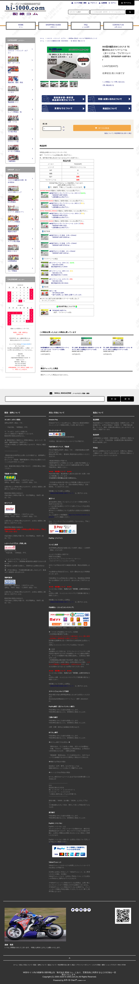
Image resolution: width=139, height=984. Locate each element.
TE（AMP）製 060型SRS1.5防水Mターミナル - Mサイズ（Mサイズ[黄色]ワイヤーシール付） (86, 348)
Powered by (69, 980)
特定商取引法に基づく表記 (122, 133)
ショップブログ (111, 965)
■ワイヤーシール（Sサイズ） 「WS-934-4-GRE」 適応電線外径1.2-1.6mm (62, 264)
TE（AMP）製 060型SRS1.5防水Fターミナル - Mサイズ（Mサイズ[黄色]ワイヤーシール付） (117, 348)
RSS (119, 965)
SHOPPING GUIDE (53, 26)
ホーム (42, 38)
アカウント (93, 3)
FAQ (86, 26)
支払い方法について (25, 965)
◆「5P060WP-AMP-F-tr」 (59, 310)
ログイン (113, 3)
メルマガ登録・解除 (80, 3)
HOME (21, 26)
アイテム (125, 3)
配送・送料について (39, 965)
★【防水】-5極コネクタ (78, 41)
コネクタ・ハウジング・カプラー (56, 38)
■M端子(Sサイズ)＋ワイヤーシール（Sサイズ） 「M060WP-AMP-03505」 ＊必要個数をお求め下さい (68, 195)
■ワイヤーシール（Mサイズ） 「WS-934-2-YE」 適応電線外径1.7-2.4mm (61, 273)
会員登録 (104, 3)
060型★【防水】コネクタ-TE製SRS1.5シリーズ (83, 38)
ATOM (124, 965)
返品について (108, 133)
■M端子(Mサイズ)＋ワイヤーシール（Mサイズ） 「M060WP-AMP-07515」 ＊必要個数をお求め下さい (68, 215)
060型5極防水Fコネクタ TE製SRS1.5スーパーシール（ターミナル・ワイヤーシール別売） (55, 348)
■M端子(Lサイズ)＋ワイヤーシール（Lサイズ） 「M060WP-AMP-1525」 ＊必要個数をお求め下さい (67, 225)
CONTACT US (118, 26)
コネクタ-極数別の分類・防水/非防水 (57, 41)
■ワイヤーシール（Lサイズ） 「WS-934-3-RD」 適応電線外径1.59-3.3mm (61, 281)
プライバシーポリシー (83, 965)
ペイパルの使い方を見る (57, 844)
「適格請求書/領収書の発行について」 (62, 493)
